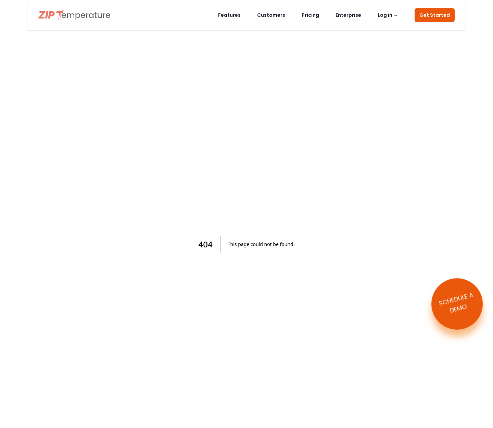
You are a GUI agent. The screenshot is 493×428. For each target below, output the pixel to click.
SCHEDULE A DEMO (456, 302)
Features (229, 15)
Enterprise (348, 15)
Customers (271, 15)
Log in (388, 15)
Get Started (434, 15)
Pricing (310, 15)
